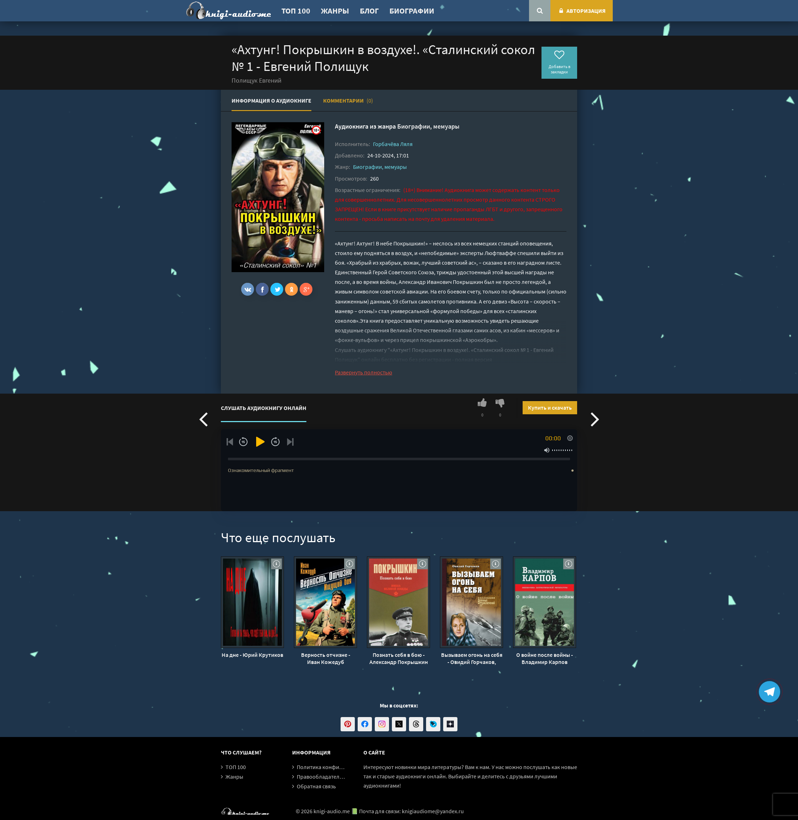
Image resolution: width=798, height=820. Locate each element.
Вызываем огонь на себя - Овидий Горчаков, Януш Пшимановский (471, 658)
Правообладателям (321, 776)
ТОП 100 (295, 11)
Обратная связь (316, 786)
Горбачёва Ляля (393, 143)
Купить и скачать (550, 407)
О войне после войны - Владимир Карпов (544, 658)
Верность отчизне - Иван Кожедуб (325, 658)
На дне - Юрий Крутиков (252, 654)
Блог (369, 11)
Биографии (411, 11)
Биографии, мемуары (428, 126)
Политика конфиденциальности (337, 766)
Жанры (335, 11)
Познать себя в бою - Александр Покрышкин (398, 658)
